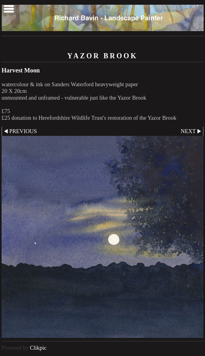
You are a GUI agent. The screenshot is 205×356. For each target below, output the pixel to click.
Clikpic (38, 348)
